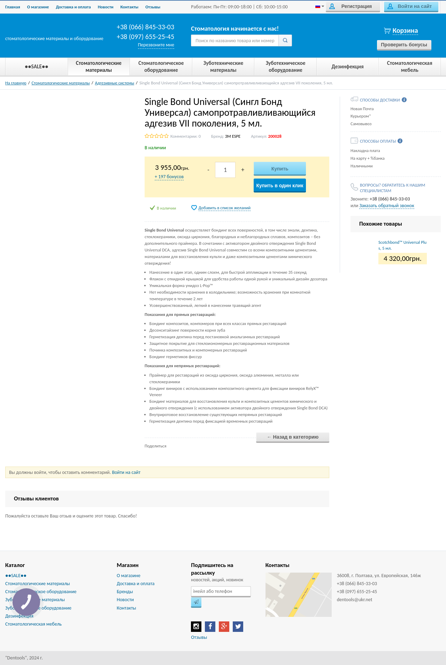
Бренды (125, 592)
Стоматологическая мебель (33, 624)
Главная (12, 6)
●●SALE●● (15, 576)
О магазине (38, 6)
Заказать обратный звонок (386, 206)
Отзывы (152, 6)
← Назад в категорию (293, 437)
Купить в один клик (279, 185)
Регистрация (350, 6)
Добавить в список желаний (225, 207)
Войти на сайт (409, 6)
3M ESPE (232, 136)
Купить (280, 169)
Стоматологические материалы (61, 82)
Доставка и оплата (73, 6)
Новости (106, 6)
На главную (15, 82)
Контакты (130, 6)
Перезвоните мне (156, 45)
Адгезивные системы (114, 82)
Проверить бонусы (404, 44)
